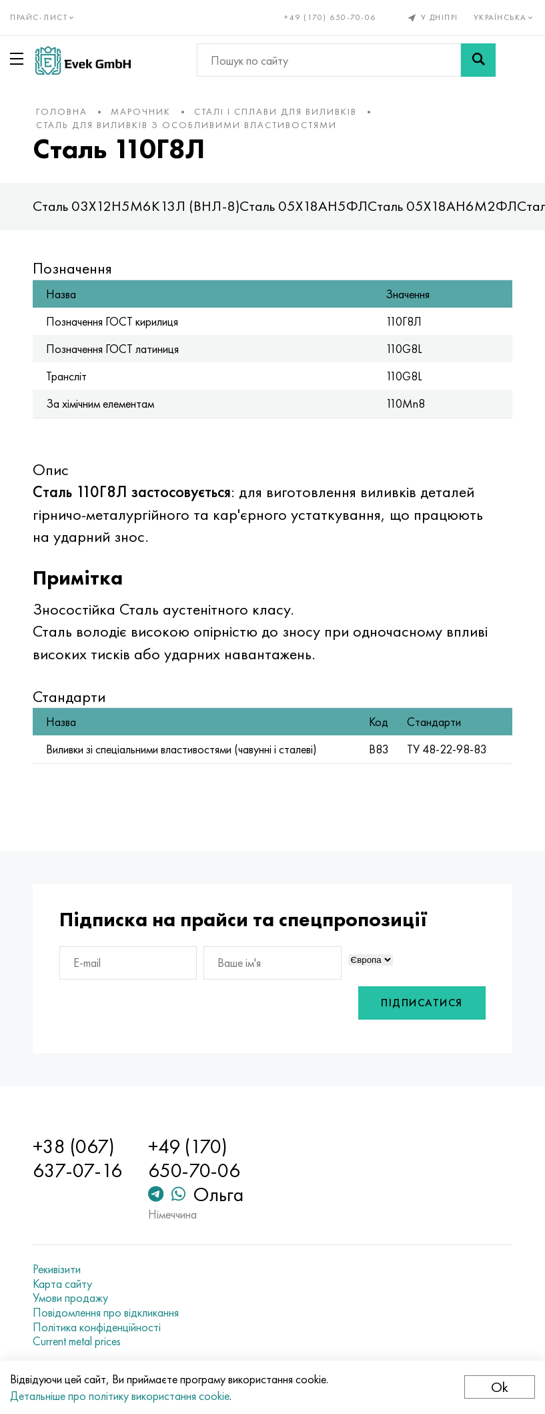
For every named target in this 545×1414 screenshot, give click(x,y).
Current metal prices (78, 1341)
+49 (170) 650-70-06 (330, 17)
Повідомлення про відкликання (107, 1312)
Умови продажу (71, 1298)
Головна (63, 111)
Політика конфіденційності (98, 1327)
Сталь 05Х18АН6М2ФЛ (443, 206)
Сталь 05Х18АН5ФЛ (305, 206)
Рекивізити (58, 1269)
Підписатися (421, 1003)
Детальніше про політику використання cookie (119, 1395)
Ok (499, 1387)
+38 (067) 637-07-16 (78, 1158)
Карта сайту (63, 1284)
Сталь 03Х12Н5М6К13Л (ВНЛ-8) (137, 206)
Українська (505, 17)
